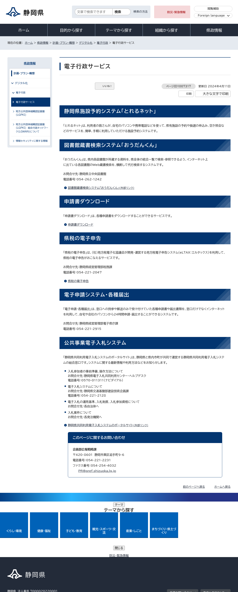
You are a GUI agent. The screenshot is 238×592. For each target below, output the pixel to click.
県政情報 (214, 30)
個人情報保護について (66, 560)
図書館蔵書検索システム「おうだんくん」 (102, 187)
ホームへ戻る (222, 486)
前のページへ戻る (194, 486)
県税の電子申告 (78, 281)
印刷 (189, 93)
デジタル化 (86, 42)
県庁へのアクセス (214, 537)
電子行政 (102, 42)
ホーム (23, 30)
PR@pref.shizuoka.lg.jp (97, 470)
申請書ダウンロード (80, 224)
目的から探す (71, 30)
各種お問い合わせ (181, 537)
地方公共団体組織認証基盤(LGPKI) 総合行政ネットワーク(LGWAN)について (32, 128)
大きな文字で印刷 (216, 93)
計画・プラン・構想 (64, 42)
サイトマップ (213, 560)
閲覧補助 (213, 8)
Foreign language (211, 15)
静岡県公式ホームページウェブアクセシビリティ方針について (131, 560)
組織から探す (166, 30)
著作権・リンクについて (25, 560)
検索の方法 (141, 11)
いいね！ (107, 86)
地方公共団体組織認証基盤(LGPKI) (30, 113)
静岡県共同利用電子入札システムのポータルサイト (110, 425)
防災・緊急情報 (176, 12)
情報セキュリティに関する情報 (32, 141)
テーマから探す (119, 30)
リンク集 (187, 560)
